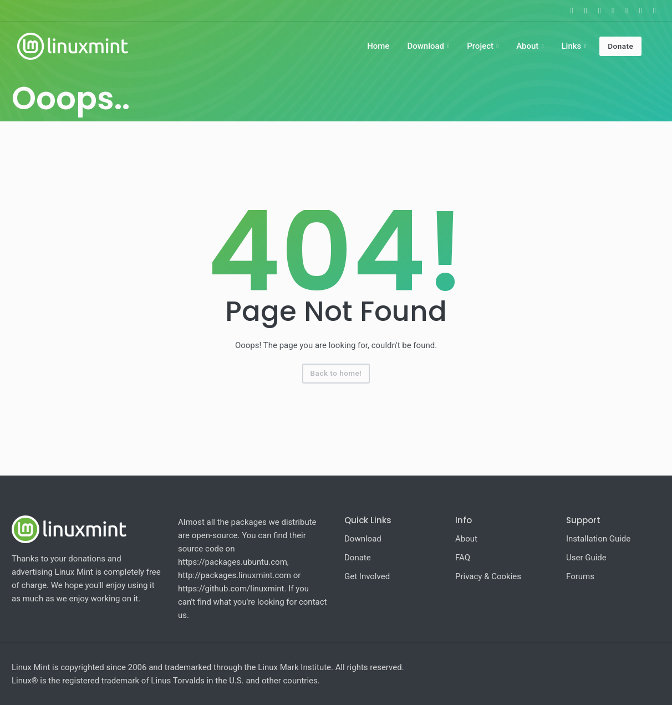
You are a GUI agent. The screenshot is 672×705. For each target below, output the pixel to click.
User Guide (586, 558)
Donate (620, 46)
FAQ (462, 558)
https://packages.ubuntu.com (232, 562)
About (527, 46)
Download (425, 46)
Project (480, 46)
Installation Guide (598, 539)
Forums (580, 576)
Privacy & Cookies (488, 576)
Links (571, 46)
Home (378, 46)
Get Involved (367, 576)
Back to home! (336, 373)
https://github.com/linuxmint (231, 589)
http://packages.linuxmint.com (234, 575)
